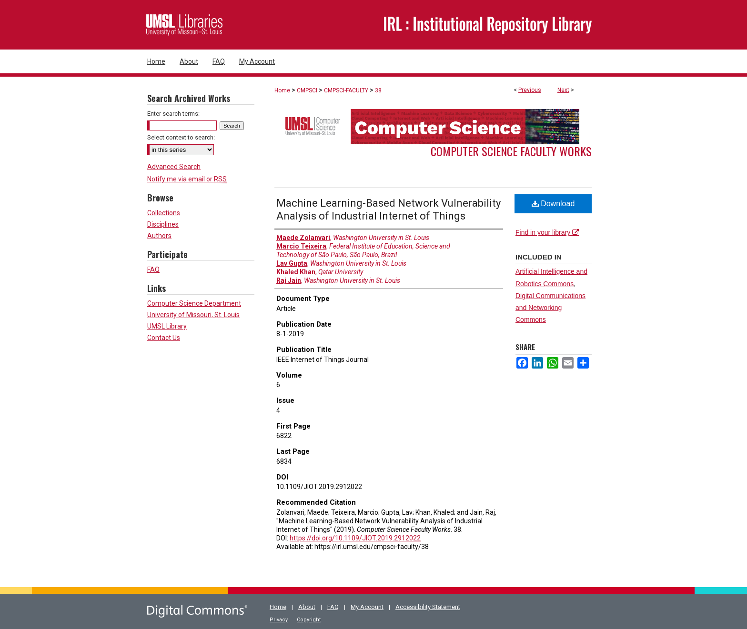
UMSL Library (167, 326)
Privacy (279, 620)
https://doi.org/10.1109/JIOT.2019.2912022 (355, 538)
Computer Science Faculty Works (511, 151)
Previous (529, 90)
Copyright (309, 620)
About (306, 606)
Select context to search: (181, 137)
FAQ (153, 269)
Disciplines (163, 224)
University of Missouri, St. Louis (193, 315)
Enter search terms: (173, 113)
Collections (163, 213)
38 (378, 90)
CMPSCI (307, 90)
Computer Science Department (194, 303)
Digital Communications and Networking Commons (550, 307)
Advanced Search (174, 166)
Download (553, 204)
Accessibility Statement (427, 606)
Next (563, 90)
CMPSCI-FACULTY (346, 90)
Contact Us (163, 337)
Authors (159, 236)
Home (282, 90)
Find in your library (547, 232)
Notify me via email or (187, 179)
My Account (367, 606)
